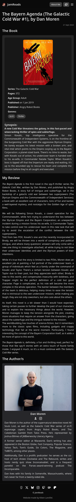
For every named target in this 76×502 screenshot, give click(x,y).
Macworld (39, 440)
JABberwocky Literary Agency (37, 436)
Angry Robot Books (46, 429)
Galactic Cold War (45, 426)
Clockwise (32, 458)
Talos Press (40, 432)
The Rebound (51, 458)
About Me (55, 4)
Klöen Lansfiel (45, 497)
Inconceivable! (40, 462)
